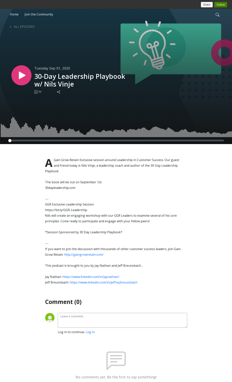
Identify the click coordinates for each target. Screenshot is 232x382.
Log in (90, 332)
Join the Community (39, 14)
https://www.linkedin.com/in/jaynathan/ (90, 277)
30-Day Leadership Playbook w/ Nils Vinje (79, 80)
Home (14, 14)
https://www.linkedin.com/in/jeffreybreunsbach (103, 282)
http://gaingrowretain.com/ (84, 254)
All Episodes (22, 27)
